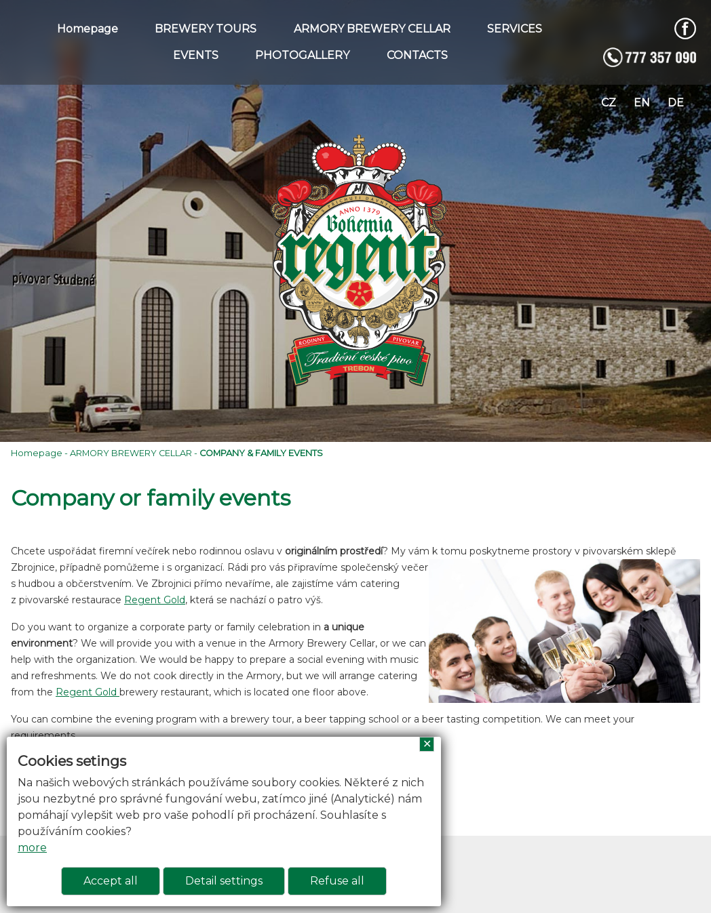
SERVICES (514, 28)
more (32, 847)
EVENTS (195, 55)
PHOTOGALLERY (302, 55)
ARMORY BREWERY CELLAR (372, 28)
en (642, 102)
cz (608, 102)
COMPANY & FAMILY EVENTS (261, 453)
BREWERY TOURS (205, 28)
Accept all (110, 880)
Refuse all (337, 880)
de (676, 102)
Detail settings (224, 880)
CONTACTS (417, 55)
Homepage (87, 28)
